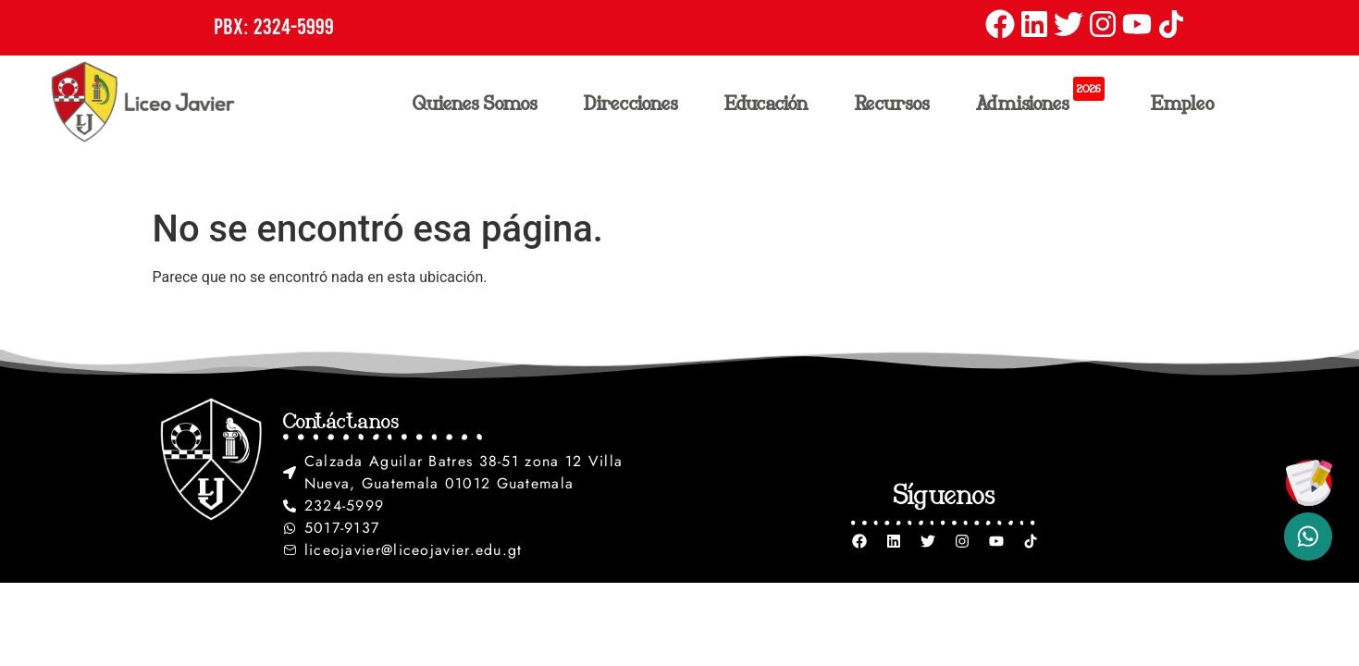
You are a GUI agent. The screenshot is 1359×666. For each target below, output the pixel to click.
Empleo (1183, 103)
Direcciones (635, 103)
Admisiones (1045, 100)
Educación (771, 103)
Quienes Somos (480, 103)
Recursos (897, 103)
